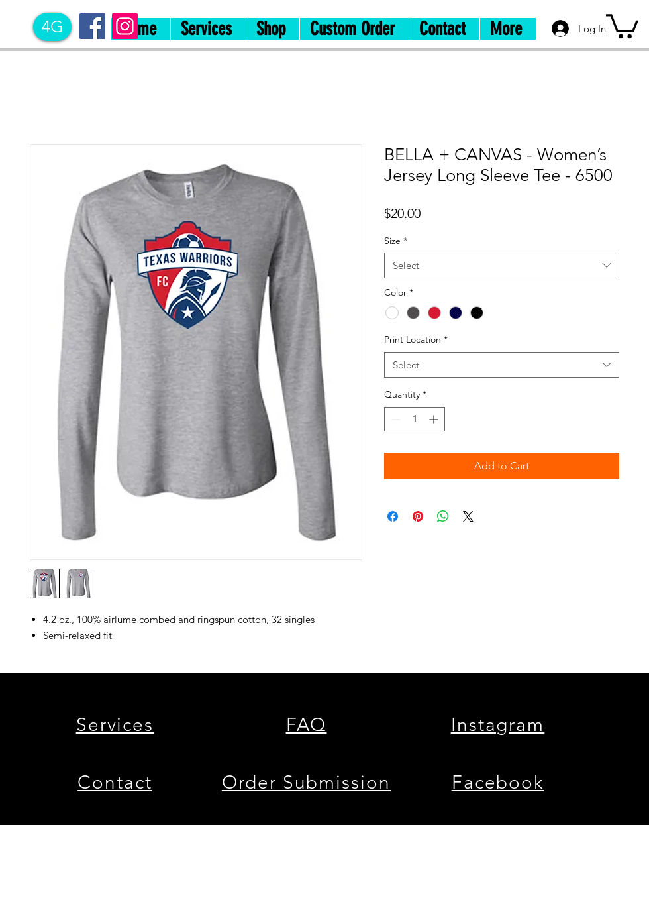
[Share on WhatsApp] (443, 516)
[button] (622, 24)
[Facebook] (92, 26)
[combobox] (501, 265)
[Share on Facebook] (393, 516)
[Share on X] (468, 516)
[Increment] (434, 419)
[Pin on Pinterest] (418, 516)
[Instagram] (125, 26)
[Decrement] (394, 419)
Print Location (416, 339)
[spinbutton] (414, 419)
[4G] (52, 27)
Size (395, 241)
